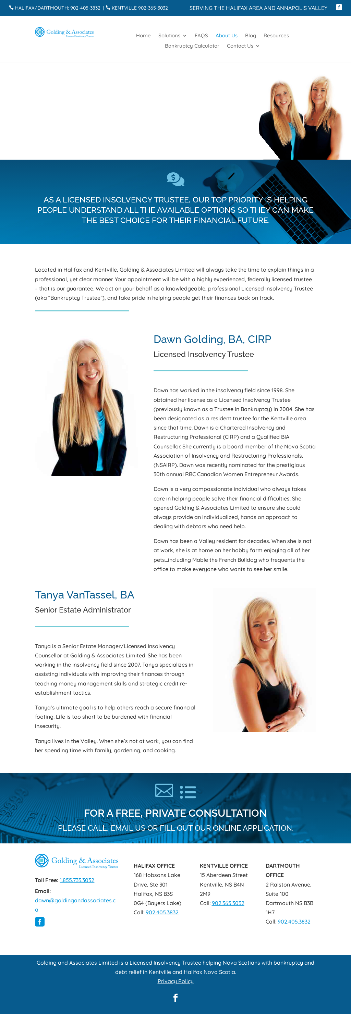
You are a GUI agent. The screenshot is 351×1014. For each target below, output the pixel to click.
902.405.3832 (162, 912)
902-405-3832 (85, 8)
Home (143, 36)
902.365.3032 (228, 903)
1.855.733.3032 (77, 880)
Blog (250, 36)
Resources (276, 36)
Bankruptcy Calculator (192, 46)
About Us (227, 36)
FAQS (201, 36)
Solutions (169, 36)
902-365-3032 (153, 8)
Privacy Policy (176, 981)
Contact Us (240, 46)
